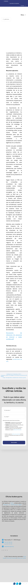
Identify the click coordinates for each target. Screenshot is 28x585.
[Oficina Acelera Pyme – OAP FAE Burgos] (9, 8)
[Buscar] (3, 19)
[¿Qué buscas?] (6, 19)
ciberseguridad (8, 377)
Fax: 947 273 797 (8, 544)
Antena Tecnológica (10, 375)
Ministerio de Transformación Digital (12, 504)
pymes (24, 377)
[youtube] (5, 550)
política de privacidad (16, 434)
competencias (15, 377)
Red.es (12, 503)
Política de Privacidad (17, 429)
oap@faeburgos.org (9, 546)
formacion (21, 377)
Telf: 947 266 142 (8, 542)
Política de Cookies (21, 558)
